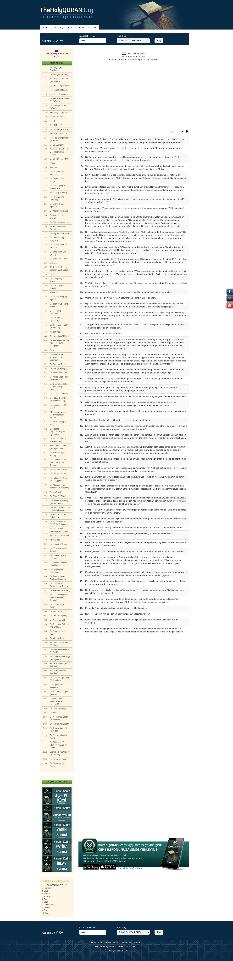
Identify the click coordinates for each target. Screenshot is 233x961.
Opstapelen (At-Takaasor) (57, 686)
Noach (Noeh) (56, 492)
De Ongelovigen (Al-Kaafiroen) (58, 729)
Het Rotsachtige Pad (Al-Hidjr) (59, 139)
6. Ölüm (45, 902)
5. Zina (45, 899)
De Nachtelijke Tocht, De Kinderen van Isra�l (59, 152)
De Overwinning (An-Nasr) (59, 736)
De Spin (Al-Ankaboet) (59, 222)
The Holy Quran (112, 942)
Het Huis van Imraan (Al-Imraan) (59, 80)
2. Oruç (45, 891)
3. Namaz (46, 894)
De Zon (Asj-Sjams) (58, 616)
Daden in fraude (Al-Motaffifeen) (58, 563)
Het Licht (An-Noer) (58, 193)
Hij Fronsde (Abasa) (58, 544)
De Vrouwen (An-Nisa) (59, 86)
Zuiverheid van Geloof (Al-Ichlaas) (59, 753)
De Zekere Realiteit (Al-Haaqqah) (58, 479)
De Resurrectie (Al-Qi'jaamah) (58, 515)
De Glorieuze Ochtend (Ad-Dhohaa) (59, 625)
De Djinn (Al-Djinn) (58, 496)
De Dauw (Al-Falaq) (58, 759)
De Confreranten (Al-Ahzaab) (59, 246)
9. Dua (44, 910)
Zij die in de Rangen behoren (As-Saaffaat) (59, 268)
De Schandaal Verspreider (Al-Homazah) (56, 701)
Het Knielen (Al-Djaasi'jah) (57, 319)
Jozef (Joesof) (56, 125)
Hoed (52, 121)
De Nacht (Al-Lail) (57, 620)
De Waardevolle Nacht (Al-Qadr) (59, 650)
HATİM (81, 27)
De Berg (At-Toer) (57, 364)
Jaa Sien (54, 263)
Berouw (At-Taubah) (58, 112)
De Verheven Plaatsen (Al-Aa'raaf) (59, 99)
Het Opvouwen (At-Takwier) (58, 549)
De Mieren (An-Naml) (59, 211)
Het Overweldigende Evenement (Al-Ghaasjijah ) (59, 597)
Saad (52, 274)
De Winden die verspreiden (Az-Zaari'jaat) (57, 357)
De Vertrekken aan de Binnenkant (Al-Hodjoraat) (59, 343)
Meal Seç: (121, 36)
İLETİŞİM (92, 27)
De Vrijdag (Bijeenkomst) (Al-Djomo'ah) (57, 432)
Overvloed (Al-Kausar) (59, 724)
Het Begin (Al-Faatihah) (56, 68)
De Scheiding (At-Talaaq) (57, 454)
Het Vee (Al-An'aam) (59, 94)
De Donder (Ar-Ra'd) (59, 129)
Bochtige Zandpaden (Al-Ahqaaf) (59, 326)
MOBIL (70, 27)
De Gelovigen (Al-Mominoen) (57, 187)
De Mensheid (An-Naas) (58, 764)
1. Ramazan (47, 888)
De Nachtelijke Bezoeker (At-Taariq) (59, 584)
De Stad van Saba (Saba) (58, 253)
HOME (45, 27)
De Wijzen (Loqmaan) (59, 233)
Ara (159, 40)
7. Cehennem (47, 905)
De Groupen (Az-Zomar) (57, 279)
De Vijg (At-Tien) (57, 638)
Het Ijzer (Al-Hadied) (59, 394)
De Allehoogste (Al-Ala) (60, 590)
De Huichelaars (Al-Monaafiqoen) (58, 440)
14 (123, 56)
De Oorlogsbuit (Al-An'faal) (58, 106)
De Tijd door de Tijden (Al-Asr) (59, 693)
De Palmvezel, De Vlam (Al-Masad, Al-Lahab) (58, 745)
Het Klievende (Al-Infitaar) (58, 556)
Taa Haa (53, 167)
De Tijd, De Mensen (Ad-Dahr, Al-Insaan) (59, 522)
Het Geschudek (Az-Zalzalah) (58, 664)
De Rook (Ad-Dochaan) (56, 312)
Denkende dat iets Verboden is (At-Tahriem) (58, 462)
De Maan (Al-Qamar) (59, 373)
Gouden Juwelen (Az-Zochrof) (59, 305)
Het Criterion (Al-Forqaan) (57, 198)
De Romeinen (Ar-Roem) (58, 227)
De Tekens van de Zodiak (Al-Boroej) (58, 577)
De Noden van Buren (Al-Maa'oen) (59, 718)
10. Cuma (46, 913)
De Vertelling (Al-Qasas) (57, 216)
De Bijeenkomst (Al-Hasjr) (58, 406)
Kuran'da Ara (97, 942)
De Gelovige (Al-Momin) (57, 286)
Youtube (137, 942)
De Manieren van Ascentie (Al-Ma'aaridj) (59, 486)
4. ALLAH (46, 896)
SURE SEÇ (57, 27)
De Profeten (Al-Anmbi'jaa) (57, 173)
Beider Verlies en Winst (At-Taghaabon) (60, 447)
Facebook (127, 942)
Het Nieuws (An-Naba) (59, 536)
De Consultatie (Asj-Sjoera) (58, 298)
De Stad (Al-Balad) (58, 611)
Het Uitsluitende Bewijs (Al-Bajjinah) (60, 657)
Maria (52, 163)
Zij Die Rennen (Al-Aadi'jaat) (58, 671)
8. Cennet (46, 907)
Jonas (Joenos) (56, 117)
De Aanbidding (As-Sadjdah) (58, 239)
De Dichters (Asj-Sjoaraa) (57, 205)
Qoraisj (53, 713)
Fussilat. (53, 292)
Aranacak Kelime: (87, 36)
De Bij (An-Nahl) (57, 145)
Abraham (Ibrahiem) (58, 133)
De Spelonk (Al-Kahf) (59, 159)
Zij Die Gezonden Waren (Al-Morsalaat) (59, 530)
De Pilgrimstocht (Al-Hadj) (59, 180)
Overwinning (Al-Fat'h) (59, 336)
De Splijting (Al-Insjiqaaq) (56, 570)
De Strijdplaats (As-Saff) (58, 423)
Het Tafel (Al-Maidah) (59, 90)
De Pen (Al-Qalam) (58, 474)
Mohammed (55, 332)
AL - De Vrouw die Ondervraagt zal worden (58, 415)
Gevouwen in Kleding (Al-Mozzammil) (59, 501)
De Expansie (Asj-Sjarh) (58, 632)
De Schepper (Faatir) (59, 259)
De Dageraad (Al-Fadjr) (57, 605)
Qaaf (52, 350)
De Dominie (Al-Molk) (59, 469)
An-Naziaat (55, 540)
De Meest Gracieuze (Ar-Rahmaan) (59, 378)
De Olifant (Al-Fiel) (58, 708)
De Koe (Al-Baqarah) (59, 74)
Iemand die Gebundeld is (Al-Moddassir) (60, 508)
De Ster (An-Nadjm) (58, 368)
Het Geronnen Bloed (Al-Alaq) (59, 643)
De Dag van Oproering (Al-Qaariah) (59, 678)
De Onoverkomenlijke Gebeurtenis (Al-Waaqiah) (59, 387)
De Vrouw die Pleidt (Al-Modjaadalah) (58, 399)
